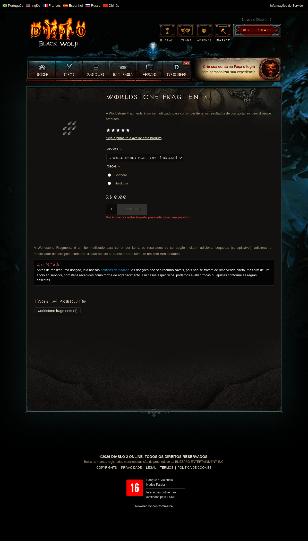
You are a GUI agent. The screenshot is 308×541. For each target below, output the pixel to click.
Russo (92, 5)
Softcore (121, 175)
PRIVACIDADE (131, 467)
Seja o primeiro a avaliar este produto (133, 138)
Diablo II (58, 32)
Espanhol (73, 5)
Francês (52, 5)
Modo (111, 166)
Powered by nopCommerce (154, 506)
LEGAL (151, 467)
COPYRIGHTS (106, 467)
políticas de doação (115, 270)
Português (13, 5)
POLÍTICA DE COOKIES (195, 467)
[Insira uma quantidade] (111, 209)
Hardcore (121, 183)
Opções (112, 149)
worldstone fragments (55, 311)
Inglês (33, 5)
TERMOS (166, 467)
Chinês (111, 5)
